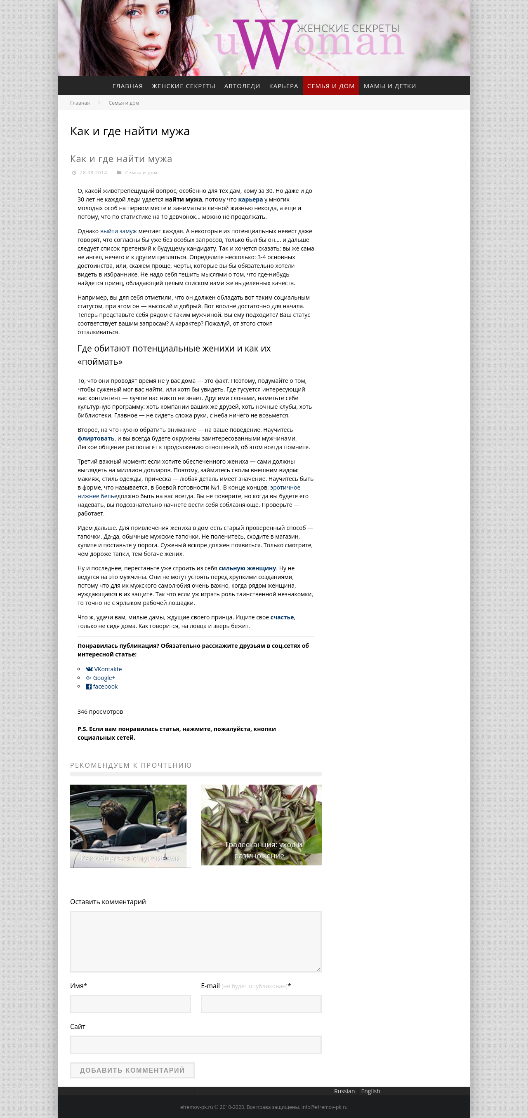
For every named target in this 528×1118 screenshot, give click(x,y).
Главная (127, 86)
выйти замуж (118, 231)
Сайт (77, 1026)
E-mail (246, 985)
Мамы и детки (390, 86)
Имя (78, 985)
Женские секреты (183, 86)
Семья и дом (332, 86)
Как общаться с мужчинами (130, 858)
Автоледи (242, 86)
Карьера (284, 86)
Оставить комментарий (108, 901)
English (370, 1090)
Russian (344, 1090)
